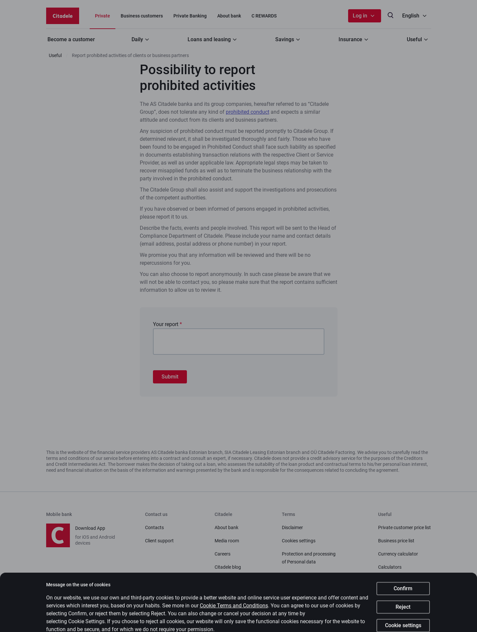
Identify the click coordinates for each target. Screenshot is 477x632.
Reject (403, 613)
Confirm (403, 594)
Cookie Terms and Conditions (234, 612)
